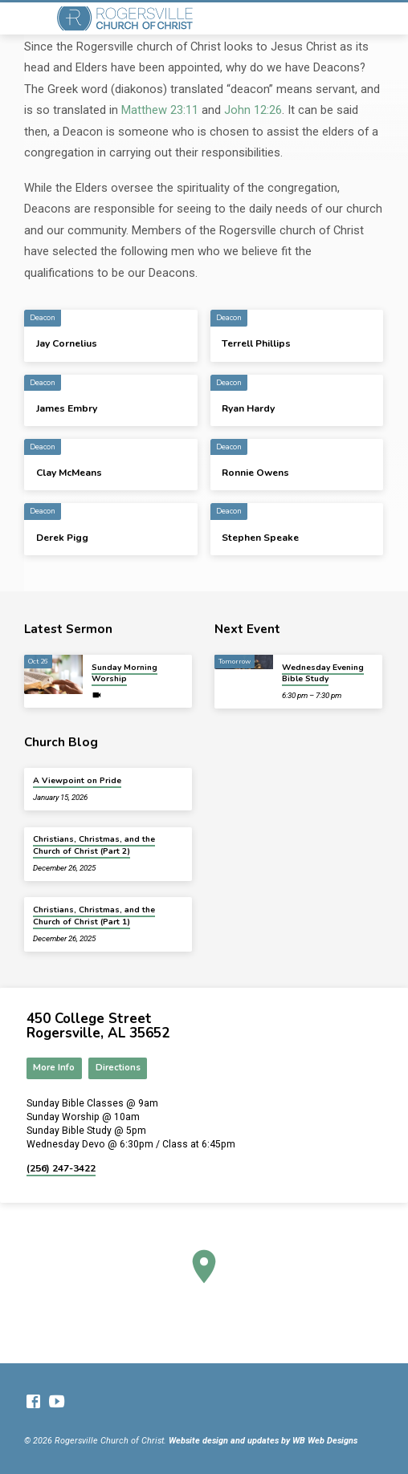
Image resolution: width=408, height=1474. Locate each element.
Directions (118, 1068)
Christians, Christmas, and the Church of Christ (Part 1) (94, 915)
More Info (54, 1068)
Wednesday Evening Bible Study (323, 673)
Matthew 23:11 (159, 110)
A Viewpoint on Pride (77, 780)
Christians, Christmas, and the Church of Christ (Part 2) (94, 845)
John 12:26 (253, 110)
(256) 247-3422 (61, 1168)
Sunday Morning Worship (124, 673)
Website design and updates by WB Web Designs (263, 1440)
